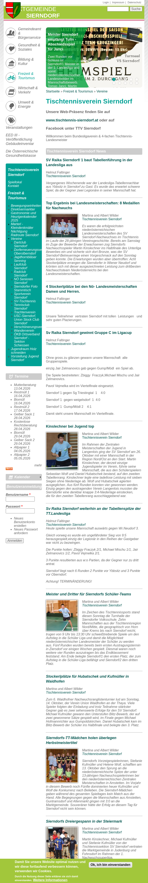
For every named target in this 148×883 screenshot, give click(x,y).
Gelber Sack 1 (24, 414)
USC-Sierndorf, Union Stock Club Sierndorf (26, 319)
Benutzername (18, 494)
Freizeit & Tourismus (78, 91)
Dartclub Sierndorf (20, 244)
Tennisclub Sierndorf (21, 306)
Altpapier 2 (22, 454)
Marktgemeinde (31, 9)
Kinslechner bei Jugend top (70, 426)
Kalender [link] (22, 477)
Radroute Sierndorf (24, 235)
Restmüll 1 (21, 392)
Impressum (118, 2)
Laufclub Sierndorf (20, 266)
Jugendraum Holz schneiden (23, 350)
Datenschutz (134, 2)
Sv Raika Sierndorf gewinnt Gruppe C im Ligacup (89, 333)
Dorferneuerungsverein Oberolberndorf (30, 251)
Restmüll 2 (21, 407)
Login (106, 2)
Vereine (102, 91)
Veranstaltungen (19, 128)
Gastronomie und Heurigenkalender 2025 (24, 216)
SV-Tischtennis (25, 301)
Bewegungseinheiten (26, 205)
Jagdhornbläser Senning (25, 258)
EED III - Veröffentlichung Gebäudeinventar (20, 139)
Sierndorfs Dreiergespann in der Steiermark (84, 821)
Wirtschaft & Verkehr (28, 90)
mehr (38, 465)
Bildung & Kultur (26, 61)
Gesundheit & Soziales (29, 47)
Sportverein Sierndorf (22, 295)
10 (136, 83)
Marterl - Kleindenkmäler (22, 225)
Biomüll (19, 399)
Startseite (53, 91)
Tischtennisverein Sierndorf (65, 176)
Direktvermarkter (23, 209)
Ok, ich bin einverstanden (110, 866)
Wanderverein (24, 330)
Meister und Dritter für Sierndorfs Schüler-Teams (88, 594)
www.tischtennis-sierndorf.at (72, 120)
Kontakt (13, 186)
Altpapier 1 (22, 447)
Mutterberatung (25, 385)
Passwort (14, 506)
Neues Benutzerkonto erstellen (24, 522)
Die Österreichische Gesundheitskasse (22, 153)
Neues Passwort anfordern (26, 531)
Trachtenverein (25, 312)
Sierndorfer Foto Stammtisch (26, 288)
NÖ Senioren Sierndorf (23, 281)
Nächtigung (19, 231)
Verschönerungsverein (30, 327)
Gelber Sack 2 (24, 440)
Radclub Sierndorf (20, 273)
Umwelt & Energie (26, 104)
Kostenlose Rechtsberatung (25, 423)
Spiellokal (15, 182)
